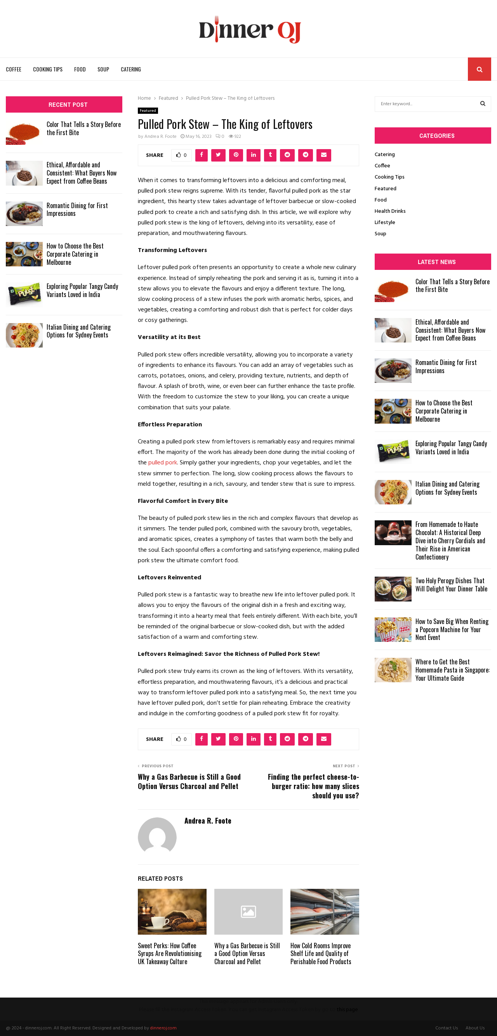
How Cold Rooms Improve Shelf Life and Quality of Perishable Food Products (320, 953)
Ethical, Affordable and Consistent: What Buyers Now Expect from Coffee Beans (81, 173)
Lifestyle (385, 222)
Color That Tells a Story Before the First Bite (84, 128)
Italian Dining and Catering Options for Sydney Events (79, 331)
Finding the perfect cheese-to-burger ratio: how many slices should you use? (313, 786)
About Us (475, 1028)
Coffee (13, 69)
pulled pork (162, 463)
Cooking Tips (48, 69)
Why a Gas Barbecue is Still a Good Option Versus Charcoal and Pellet (189, 781)
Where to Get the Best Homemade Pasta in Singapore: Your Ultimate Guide (452, 670)
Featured (148, 111)
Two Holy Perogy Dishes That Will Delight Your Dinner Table (451, 584)
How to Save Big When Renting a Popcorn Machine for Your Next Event (451, 629)
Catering (131, 69)
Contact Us (446, 1028)
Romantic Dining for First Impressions (77, 209)
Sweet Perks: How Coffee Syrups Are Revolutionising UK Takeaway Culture (170, 953)
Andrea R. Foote (160, 137)
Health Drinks (390, 211)
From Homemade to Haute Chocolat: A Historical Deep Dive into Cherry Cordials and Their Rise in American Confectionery (450, 540)
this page (347, 1009)
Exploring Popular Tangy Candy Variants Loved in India (82, 290)
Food (80, 69)
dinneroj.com (163, 1028)
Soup (103, 69)
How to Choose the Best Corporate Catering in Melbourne (75, 254)
